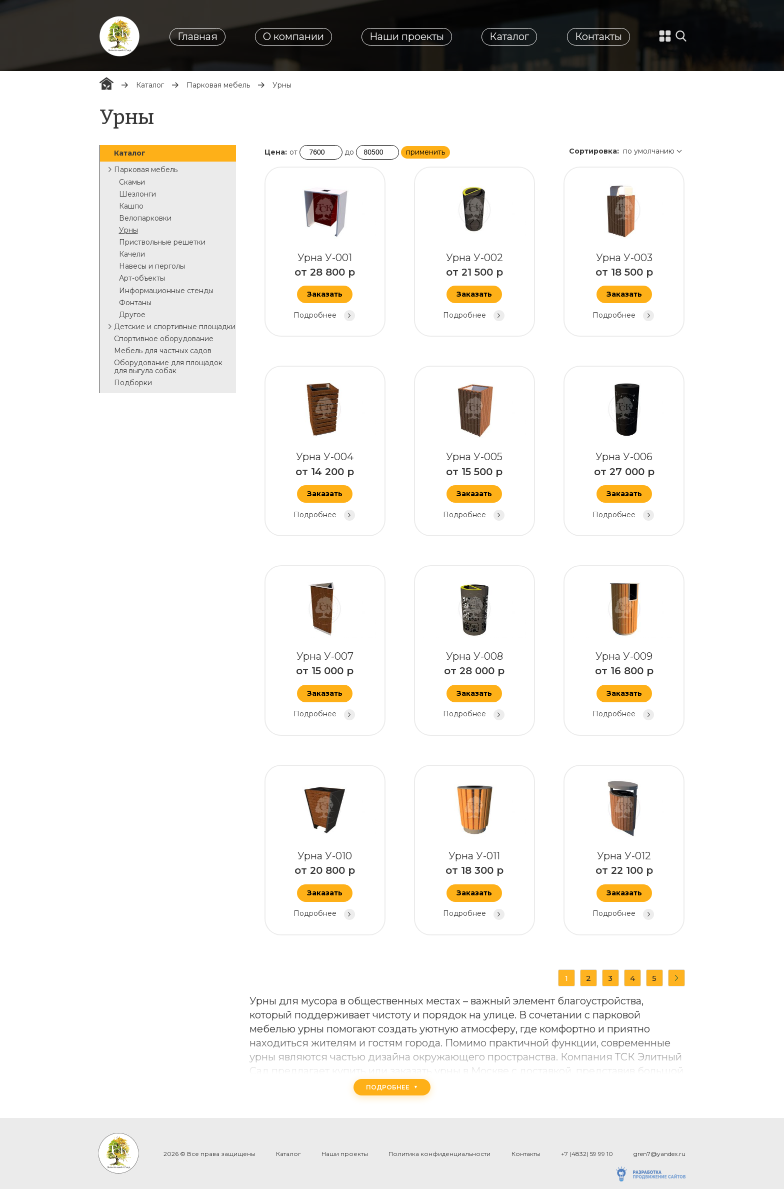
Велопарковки (145, 218)
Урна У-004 (324, 449)
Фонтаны (135, 302)
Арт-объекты (142, 278)
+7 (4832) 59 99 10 (587, 1153)
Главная (198, 37)
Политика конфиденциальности (439, 1153)
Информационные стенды (166, 290)
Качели (132, 254)
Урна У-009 (623, 648)
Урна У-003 (623, 250)
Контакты (598, 37)
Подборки (133, 382)
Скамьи (132, 182)
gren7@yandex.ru (660, 1153)
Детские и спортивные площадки (175, 326)
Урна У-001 (324, 250)
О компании (293, 37)
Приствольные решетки (162, 242)
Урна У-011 (473, 848)
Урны (128, 230)
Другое (132, 314)
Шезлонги (137, 194)
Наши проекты (407, 37)
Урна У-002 (473, 250)
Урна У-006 (623, 449)
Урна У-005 (473, 449)
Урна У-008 (473, 648)
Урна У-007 (324, 648)
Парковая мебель (218, 85)
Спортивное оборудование (164, 338)
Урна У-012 (623, 848)
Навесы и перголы (152, 266)
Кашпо (131, 206)
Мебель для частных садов (163, 350)
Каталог (509, 37)
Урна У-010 (324, 848)
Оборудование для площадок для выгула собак (168, 366)
